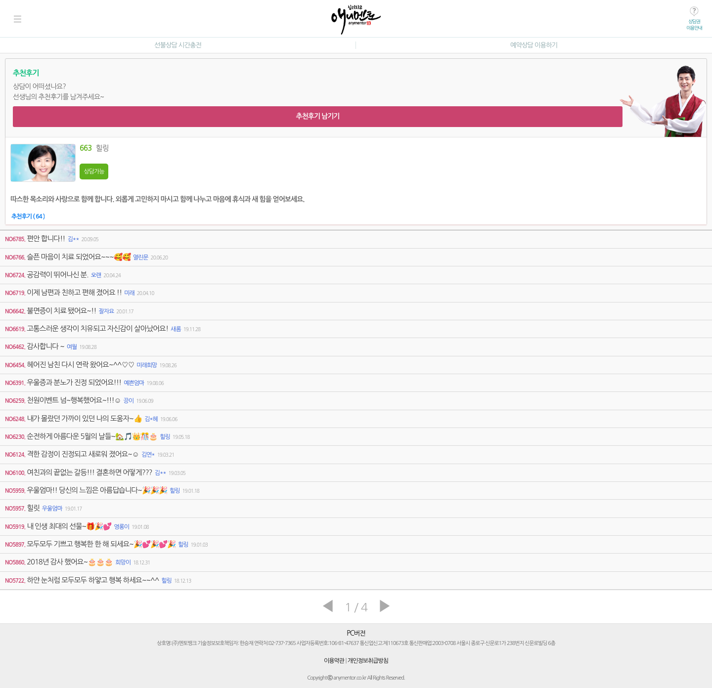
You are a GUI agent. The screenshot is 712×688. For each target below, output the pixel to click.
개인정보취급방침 (368, 661)
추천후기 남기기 (317, 116)
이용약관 (334, 661)
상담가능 (94, 171)
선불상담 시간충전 (177, 45)
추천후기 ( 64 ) (27, 216)
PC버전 (356, 633)
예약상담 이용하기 (533, 45)
